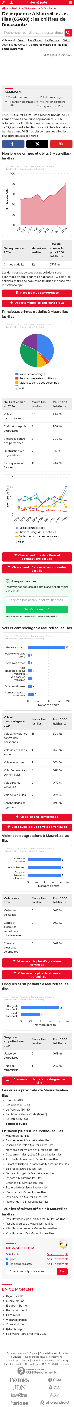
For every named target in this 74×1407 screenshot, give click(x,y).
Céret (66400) (14, 1100)
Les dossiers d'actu (19, 1264)
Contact (16, 1357)
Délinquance (32, 8)
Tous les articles (31, 1357)
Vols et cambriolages (51, 97)
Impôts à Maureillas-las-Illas (24, 1178)
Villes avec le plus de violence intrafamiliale (39, 975)
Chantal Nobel (15, 1324)
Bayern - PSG (14, 1296)
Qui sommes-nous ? (17, 1353)
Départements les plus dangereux (39, 302)
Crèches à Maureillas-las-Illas (24, 1183)
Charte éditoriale (47, 1353)
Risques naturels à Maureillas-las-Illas (29, 1145)
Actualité (14, 8)
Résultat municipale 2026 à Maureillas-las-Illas (35, 1219)
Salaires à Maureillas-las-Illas (24, 1168)
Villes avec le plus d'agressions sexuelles (38, 963)
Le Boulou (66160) (17, 1119)
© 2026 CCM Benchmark (55, 1364)
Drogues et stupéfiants (52, 106)
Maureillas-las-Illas (17, 1135)
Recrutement (54, 1357)
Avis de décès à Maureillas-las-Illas (27, 1140)
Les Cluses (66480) (18, 1105)
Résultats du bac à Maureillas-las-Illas (29, 1223)
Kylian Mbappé (15, 1329)
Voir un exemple (58, 1254)
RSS (43, 1357)
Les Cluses (35, 40)
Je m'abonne (33, 609)
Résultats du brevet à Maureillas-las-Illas (31, 1228)
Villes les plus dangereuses (39, 292)
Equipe (33, 1353)
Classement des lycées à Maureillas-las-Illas (34, 1154)
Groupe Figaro (32, 1364)
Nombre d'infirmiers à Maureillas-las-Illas (32, 1150)
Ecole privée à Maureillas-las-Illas (27, 1187)
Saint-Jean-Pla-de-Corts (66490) (26, 1114)
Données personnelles (18, 1360)
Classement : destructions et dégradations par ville (39, 557)
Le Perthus (52, 40)
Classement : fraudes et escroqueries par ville (38, 569)
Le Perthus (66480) (18, 1109)
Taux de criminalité (18, 97)
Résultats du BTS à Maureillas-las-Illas (30, 1233)
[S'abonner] (37, 1271)
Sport (10, 1259)
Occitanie (49, 8)
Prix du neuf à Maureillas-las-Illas (26, 1197)
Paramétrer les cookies (43, 1360)
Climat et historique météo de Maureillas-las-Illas (37, 1164)
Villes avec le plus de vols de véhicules (39, 827)
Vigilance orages (16, 1319)
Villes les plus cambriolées (39, 816)
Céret (21, 40)
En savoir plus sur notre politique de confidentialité (31, 616)
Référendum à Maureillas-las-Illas (27, 1201)
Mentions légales (14, 1364)
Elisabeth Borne (16, 1305)
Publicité (63, 1353)
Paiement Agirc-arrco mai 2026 (26, 1333)
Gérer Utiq (62, 1360)
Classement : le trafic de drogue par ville (39, 1081)
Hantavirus (13, 1315)
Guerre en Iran (15, 1301)
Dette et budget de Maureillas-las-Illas (30, 1173)
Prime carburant (16, 1310)
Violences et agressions (52, 101)
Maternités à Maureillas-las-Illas (26, 1192)
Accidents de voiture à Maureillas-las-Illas (32, 1159)
